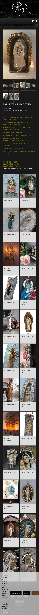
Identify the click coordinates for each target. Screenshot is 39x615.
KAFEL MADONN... (27, 234)
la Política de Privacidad (5, 610)
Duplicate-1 (8, 200)
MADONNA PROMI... (25, 507)
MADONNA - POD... (10, 302)
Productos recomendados (17, 168)
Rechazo (26, 593)
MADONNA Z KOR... (27, 438)
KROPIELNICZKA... (27, 200)
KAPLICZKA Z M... (10, 472)
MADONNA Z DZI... (10, 234)
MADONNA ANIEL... (10, 336)
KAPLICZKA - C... (9, 540)
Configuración (15, 593)
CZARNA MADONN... (8, 270)
